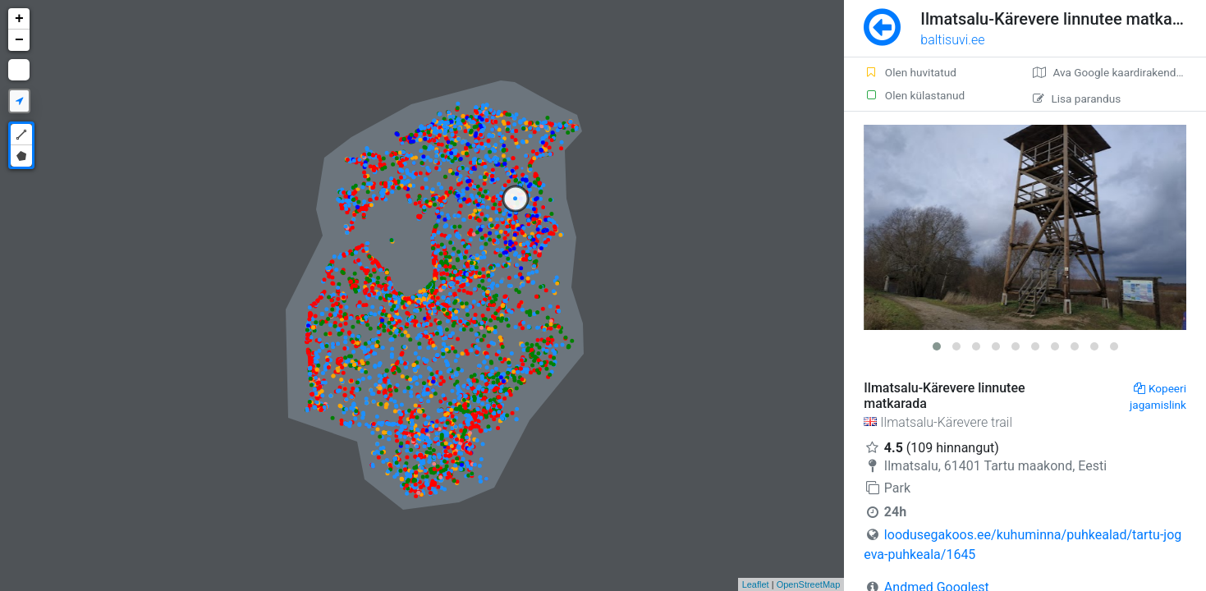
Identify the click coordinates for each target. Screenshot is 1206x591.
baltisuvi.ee (952, 40)
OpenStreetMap (809, 584)
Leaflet (755, 584)
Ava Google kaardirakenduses (1116, 72)
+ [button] (19, 19)
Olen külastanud (914, 95)
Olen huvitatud (910, 72)
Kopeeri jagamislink (1158, 396)
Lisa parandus (1077, 98)
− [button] (19, 40)
